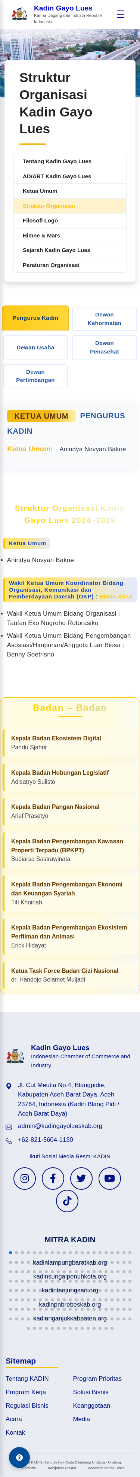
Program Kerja (26, 1392)
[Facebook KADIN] (53, 1178)
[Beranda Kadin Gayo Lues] (61, 14)
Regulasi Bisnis (27, 1405)
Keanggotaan (92, 1405)
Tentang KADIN (27, 1378)
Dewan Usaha (36, 347)
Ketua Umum (40, 191)
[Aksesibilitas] (19, 1457)
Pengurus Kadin (36, 318)
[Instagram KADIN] (24, 1178)
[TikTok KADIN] (67, 1201)
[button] (10, 1252)
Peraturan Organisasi (51, 265)
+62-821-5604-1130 (45, 1139)
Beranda (29, 1468)
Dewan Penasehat (104, 347)
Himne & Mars (41, 235)
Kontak (15, 1432)
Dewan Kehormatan (105, 318)
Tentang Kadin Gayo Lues (57, 161)
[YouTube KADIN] (110, 1178)
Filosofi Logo (40, 220)
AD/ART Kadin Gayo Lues (57, 176)
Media (81, 1419)
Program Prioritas (97, 1378)
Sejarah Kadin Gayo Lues (56, 250)
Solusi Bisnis (91, 1392)
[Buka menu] (120, 14)
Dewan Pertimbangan (35, 376)
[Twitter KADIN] (81, 1178)
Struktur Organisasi (49, 206)
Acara (14, 1419)
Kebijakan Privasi (62, 1468)
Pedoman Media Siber (106, 1468)
